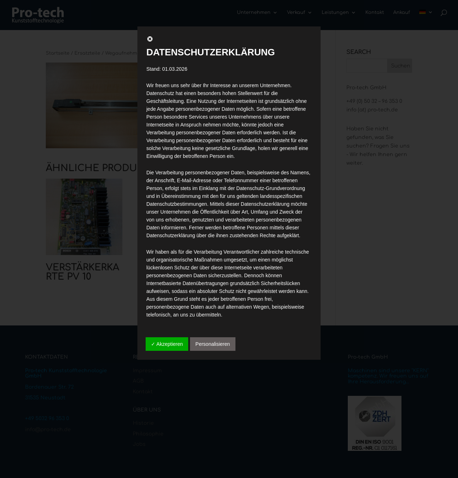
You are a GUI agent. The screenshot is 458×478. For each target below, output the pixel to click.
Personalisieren (212, 344)
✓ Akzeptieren (167, 344)
